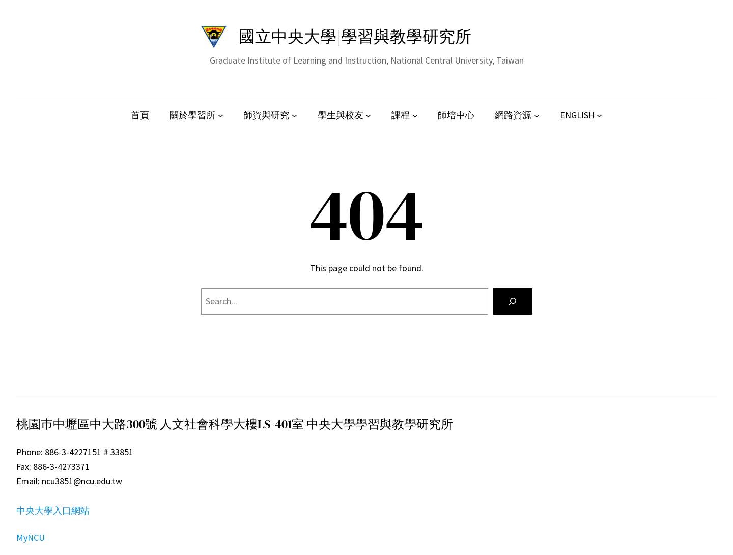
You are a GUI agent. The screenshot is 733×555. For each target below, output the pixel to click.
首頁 (140, 115)
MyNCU (30, 537)
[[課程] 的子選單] (415, 115)
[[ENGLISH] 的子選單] (599, 115)
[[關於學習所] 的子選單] (220, 115)
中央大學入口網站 (53, 510)
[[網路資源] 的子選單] (537, 115)
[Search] (512, 301)
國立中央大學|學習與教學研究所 (355, 36)
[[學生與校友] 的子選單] (368, 115)
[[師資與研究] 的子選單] (294, 115)
